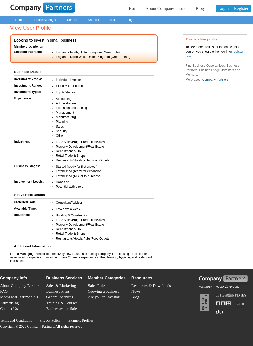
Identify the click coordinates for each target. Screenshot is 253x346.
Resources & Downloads (151, 285)
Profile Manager (45, 20)
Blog (200, 8)
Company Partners (215, 79)
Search (72, 20)
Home (134, 8)
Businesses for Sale (61, 308)
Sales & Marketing (61, 285)
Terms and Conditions (16, 320)
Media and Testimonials (19, 297)
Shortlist (93, 20)
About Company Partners (167, 8)
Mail (113, 20)
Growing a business (103, 291)
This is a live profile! (202, 39)
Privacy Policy (50, 320)
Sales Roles (97, 285)
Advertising (9, 303)
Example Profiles (80, 320)
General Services (59, 297)
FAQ (4, 291)
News (135, 291)
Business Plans (58, 291)
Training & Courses (61, 303)
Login (223, 8)
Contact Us (9, 308)
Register (241, 8)
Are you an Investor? (104, 297)
